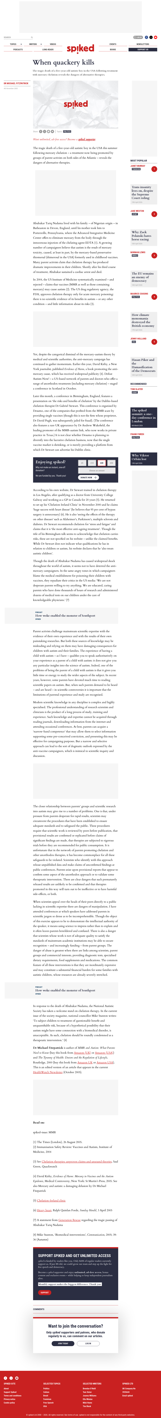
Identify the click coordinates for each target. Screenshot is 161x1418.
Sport (134, 214)
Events (113, 44)
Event (134, 392)
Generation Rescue (69, 1220)
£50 (111, 463)
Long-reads (48, 49)
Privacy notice (9, 1399)
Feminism (136, 169)
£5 (82, 463)
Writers (33, 44)
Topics (13, 44)
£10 (92, 463)
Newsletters (143, 44)
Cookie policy (9, 1403)
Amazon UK (85, 1062)
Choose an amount (97, 470)
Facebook (146, 37)
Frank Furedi (137, 434)
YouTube (155, 37)
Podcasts (18, 49)
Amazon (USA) (104, 1053)
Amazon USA (105, 1062)
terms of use (73, 1415)
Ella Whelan (87, 1399)
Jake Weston (137, 211)
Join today (63, 1343)
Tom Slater (136, 389)
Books (113, 49)
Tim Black (87, 1406)
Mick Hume (87, 1403)
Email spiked (127, 1395)
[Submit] (32, 37)
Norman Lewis (137, 252)
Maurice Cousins (139, 293)
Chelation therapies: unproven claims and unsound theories (77, 1161)
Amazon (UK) (82, 1053)
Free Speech (48, 1403)
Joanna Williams (89, 1395)
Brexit (45, 1395)
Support (45, 1292)
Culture (46, 1392)
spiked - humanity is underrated (80, 49)
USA (133, 342)
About (6, 1388)
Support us (143, 49)
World (135, 256)
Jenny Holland (138, 338)
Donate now (86, 477)
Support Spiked (10, 1392)
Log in (138, 37)
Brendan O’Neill (89, 1388)
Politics (67, 131)
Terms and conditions (12, 1395)
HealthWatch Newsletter (48, 1072)
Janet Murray (137, 166)
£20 (101, 463)
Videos (53, 44)
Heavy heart (44, 1210)
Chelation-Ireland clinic (51, 1200)
